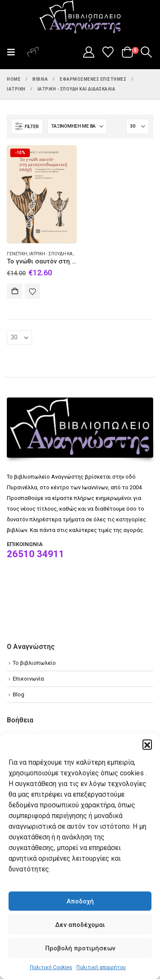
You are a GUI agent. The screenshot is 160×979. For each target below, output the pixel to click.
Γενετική (17, 253)
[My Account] (88, 52)
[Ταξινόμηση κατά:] (77, 126)
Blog (18, 694)
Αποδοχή (80, 901)
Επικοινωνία (28, 678)
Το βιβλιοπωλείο (34, 663)
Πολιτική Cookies (51, 967)
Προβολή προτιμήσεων (80, 948)
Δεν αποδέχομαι (80, 925)
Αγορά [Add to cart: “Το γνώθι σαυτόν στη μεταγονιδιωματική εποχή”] (14, 291)
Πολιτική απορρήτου (101, 967)
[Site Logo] (80, 17)
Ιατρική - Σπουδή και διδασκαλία (65, 253)
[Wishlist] (108, 52)
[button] (147, 744)
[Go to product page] (42, 194)
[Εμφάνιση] (137, 126)
